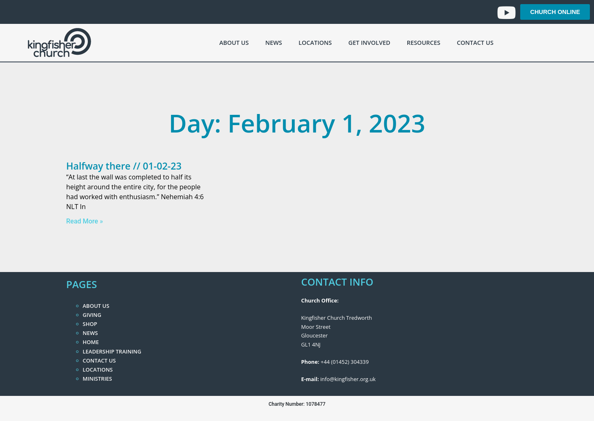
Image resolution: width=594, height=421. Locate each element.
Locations (315, 43)
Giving (92, 315)
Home (91, 342)
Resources (423, 43)
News (273, 43)
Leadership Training (112, 351)
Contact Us (475, 43)
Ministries (97, 378)
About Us (234, 43)
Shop (90, 324)
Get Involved (369, 43)
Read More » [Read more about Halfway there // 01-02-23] (84, 221)
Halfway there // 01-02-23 (124, 165)
